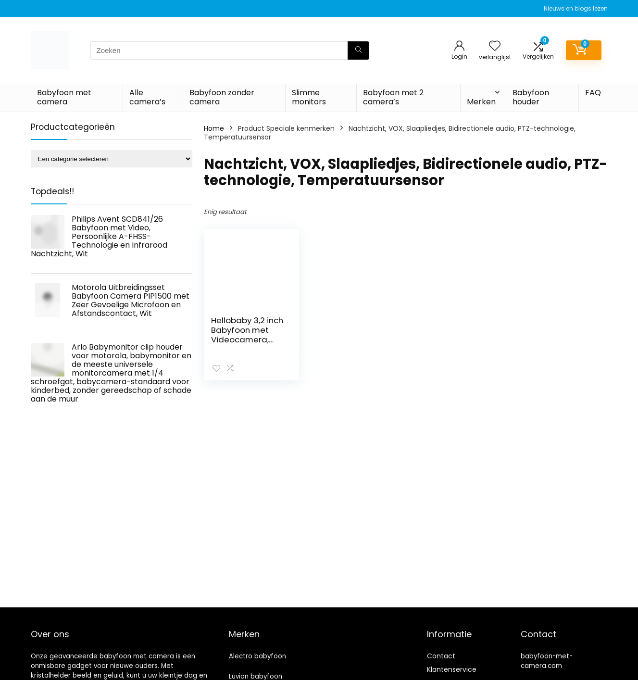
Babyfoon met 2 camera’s (393, 97)
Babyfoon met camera (64, 97)
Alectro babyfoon (257, 656)
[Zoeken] (358, 50)
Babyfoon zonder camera (221, 97)
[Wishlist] (494, 46)
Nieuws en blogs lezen (576, 8)
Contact (441, 656)
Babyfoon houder (531, 97)
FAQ (593, 92)
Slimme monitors (309, 97)
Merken (481, 101)
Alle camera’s (147, 97)
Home (214, 128)
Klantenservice (451, 669)
